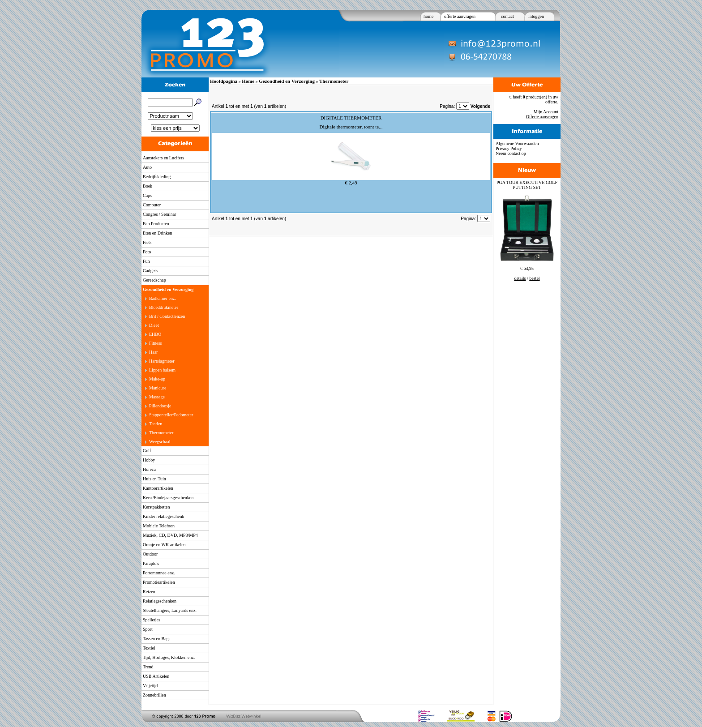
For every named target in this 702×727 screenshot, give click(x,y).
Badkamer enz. (162, 298)
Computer (152, 204)
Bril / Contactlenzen (167, 316)
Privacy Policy (509, 148)
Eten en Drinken (157, 233)
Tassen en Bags (157, 638)
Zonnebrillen (154, 695)
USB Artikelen (156, 676)
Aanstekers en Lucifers (163, 157)
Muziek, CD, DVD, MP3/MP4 (170, 535)
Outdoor (150, 554)
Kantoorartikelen (158, 488)
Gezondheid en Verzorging (168, 289)
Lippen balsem (162, 370)
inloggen (536, 16)
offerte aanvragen (459, 16)
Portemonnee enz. (159, 572)
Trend (148, 666)
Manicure (157, 387)
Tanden (155, 423)
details (520, 278)
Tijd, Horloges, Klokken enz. (169, 657)
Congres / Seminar (159, 214)
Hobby (149, 460)
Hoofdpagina (223, 81)
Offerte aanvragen (542, 116)
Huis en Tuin (154, 478)
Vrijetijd (150, 685)
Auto (147, 167)
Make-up (157, 378)
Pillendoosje (160, 405)
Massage (157, 396)
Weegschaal (160, 441)
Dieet (154, 325)
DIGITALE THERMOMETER (351, 117)
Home (248, 81)
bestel (534, 278)
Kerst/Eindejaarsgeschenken (168, 497)
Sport (148, 629)
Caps (147, 195)
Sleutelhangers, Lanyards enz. (170, 610)
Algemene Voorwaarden (517, 143)
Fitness (155, 343)
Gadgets (150, 270)
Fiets (147, 242)
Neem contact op (511, 153)
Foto (147, 251)
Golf (147, 450)
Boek (147, 186)
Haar (153, 352)
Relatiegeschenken (159, 601)
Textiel (149, 648)
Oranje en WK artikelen (164, 544)
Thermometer (161, 432)
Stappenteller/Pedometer (171, 414)
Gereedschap (154, 280)
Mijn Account (546, 111)
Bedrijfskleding (157, 176)
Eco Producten (156, 223)
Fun (146, 261)
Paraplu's (151, 563)
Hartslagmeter (162, 361)
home (428, 16)
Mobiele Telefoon (159, 525)
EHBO (155, 334)
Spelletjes (151, 619)
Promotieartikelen (159, 582)
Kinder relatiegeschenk (163, 516)
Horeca (149, 469)
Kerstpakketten (156, 507)
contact (507, 16)
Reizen (149, 591)
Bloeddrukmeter (163, 307)
